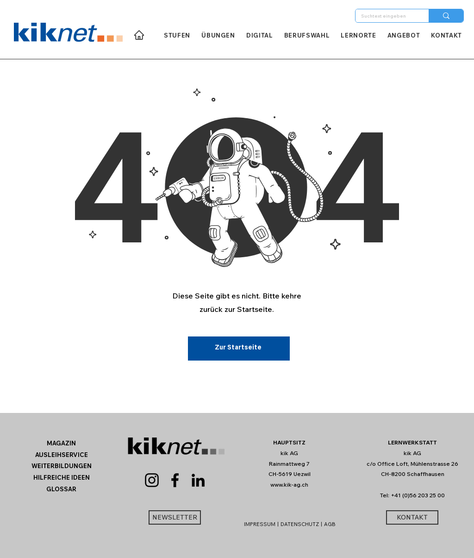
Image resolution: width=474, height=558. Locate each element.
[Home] (139, 35)
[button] (61, 489)
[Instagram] (152, 480)
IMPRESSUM (259, 524)
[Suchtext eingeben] (385, 16)
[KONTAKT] (412, 517)
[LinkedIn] (198, 480)
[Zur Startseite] (239, 348)
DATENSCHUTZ (300, 524)
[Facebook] (175, 480)
